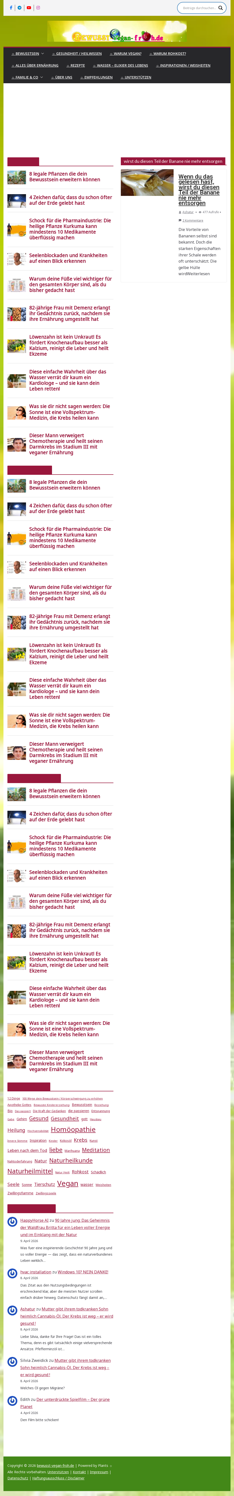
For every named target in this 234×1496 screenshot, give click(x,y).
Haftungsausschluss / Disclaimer (58, 1478)
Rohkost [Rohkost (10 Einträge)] (80, 1172)
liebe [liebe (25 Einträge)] (55, 1149)
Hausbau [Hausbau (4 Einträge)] (95, 1119)
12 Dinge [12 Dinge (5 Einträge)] (13, 1098)
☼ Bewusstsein (25, 53)
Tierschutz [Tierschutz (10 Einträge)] (44, 1184)
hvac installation (35, 1272)
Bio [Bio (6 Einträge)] (10, 1111)
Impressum (99, 1472)
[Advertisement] (117, 120)
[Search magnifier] (220, 7)
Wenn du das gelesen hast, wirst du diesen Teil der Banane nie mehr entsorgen (199, 190)
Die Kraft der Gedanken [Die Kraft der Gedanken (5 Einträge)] (49, 1111)
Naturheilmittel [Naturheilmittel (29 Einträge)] (30, 1171)
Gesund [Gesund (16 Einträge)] (39, 1118)
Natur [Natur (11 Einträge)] (40, 1161)
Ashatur (188, 212)
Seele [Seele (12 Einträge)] (13, 1184)
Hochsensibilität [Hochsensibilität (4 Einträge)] (38, 1131)
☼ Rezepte (75, 65)
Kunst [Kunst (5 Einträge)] (94, 1141)
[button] (41, 53)
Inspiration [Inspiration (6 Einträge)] (38, 1140)
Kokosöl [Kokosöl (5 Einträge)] (66, 1141)
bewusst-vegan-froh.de (55, 1465)
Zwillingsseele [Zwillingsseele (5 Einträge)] (46, 1193)
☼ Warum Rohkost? (167, 53)
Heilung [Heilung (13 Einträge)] (16, 1130)
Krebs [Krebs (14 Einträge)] (80, 1140)
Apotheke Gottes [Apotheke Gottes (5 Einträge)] (19, 1105)
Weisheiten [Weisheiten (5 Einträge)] (103, 1185)
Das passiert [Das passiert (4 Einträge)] (23, 1111)
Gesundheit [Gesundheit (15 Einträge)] (65, 1118)
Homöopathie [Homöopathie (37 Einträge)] (73, 1129)
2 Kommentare (191, 220)
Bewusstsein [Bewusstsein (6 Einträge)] (82, 1104)
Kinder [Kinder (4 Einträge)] (53, 1141)
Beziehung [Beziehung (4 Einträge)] (101, 1105)
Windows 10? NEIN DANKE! (83, 1272)
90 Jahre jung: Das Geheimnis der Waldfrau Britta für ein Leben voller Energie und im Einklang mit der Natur (65, 1227)
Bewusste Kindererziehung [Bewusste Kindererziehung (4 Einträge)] (52, 1105)
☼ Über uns (61, 77)
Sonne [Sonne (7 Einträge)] (27, 1184)
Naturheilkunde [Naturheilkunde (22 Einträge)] (71, 1160)
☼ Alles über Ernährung (34, 65)
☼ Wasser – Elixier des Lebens (120, 65)
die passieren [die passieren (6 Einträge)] (78, 1111)
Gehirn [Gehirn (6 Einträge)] (22, 1119)
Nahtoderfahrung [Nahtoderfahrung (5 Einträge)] (19, 1161)
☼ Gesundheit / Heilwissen (77, 53)
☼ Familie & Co (24, 77)
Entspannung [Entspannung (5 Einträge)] (100, 1111)
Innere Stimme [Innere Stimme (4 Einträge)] (17, 1141)
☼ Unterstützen (136, 77)
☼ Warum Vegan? (125, 53)
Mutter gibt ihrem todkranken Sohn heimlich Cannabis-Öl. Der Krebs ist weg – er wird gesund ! (66, 1316)
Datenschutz (17, 1478)
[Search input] (199, 7)
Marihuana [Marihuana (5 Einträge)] (72, 1151)
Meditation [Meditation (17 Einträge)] (96, 1149)
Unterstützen (58, 1472)
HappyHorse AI (34, 1220)
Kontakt (79, 1472)
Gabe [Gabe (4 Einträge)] (10, 1119)
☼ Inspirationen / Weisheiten (183, 65)
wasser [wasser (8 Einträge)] (86, 1184)
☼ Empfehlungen (96, 77)
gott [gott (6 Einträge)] (84, 1119)
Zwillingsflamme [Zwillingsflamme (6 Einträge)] (20, 1193)
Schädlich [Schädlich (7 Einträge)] (98, 1171)
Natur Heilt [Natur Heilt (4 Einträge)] (62, 1172)
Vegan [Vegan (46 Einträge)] (67, 1183)
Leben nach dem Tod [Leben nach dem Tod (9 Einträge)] (27, 1150)
